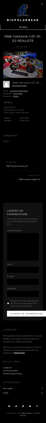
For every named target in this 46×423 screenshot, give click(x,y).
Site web (11, 288)
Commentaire (14, 230)
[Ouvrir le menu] (23, 27)
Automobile (18, 94)
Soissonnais (19, 353)
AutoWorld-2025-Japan (19, 91)
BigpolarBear (23, 20)
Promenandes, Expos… (13, 374)
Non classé (8, 388)
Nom (10, 264)
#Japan (16, 96)
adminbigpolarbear (19, 86)
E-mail (11, 276)
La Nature (7, 368)
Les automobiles (10, 371)
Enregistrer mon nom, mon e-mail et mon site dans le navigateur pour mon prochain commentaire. (24, 303)
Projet (5, 393)
